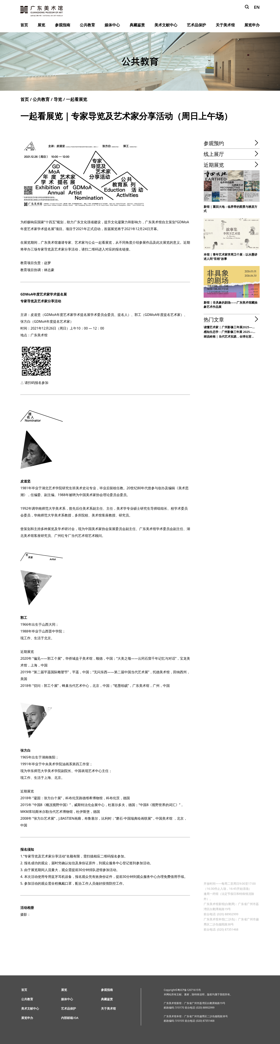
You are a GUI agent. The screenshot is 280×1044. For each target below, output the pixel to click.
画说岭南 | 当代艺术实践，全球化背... (229, 336)
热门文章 (214, 319)
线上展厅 (214, 153)
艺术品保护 (196, 24)
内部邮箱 (67, 1018)
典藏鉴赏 (137, 24)
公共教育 (87, 24)
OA (76, 1018)
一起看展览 (76, 99)
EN (257, 7)
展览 (41, 24)
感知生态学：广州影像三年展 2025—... (229, 332)
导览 (58, 99)
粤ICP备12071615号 (189, 990)
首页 (24, 24)
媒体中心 (112, 24)
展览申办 (252, 24)
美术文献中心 (165, 24)
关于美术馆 (225, 24)
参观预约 (214, 143)
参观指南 (62, 24)
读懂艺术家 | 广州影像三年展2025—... (229, 327)
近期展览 (214, 164)
